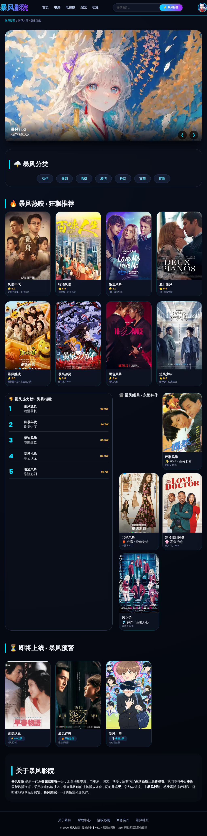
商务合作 (122, 820)
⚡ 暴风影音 (171, 7)
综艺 (83, 7)
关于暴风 (64, 820)
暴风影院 (10, 20)
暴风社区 (142, 820)
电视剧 (70, 7)
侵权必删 (103, 820)
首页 (45, 7)
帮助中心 (84, 820)
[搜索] (138, 7)
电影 (57, 7)
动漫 (95, 7)
